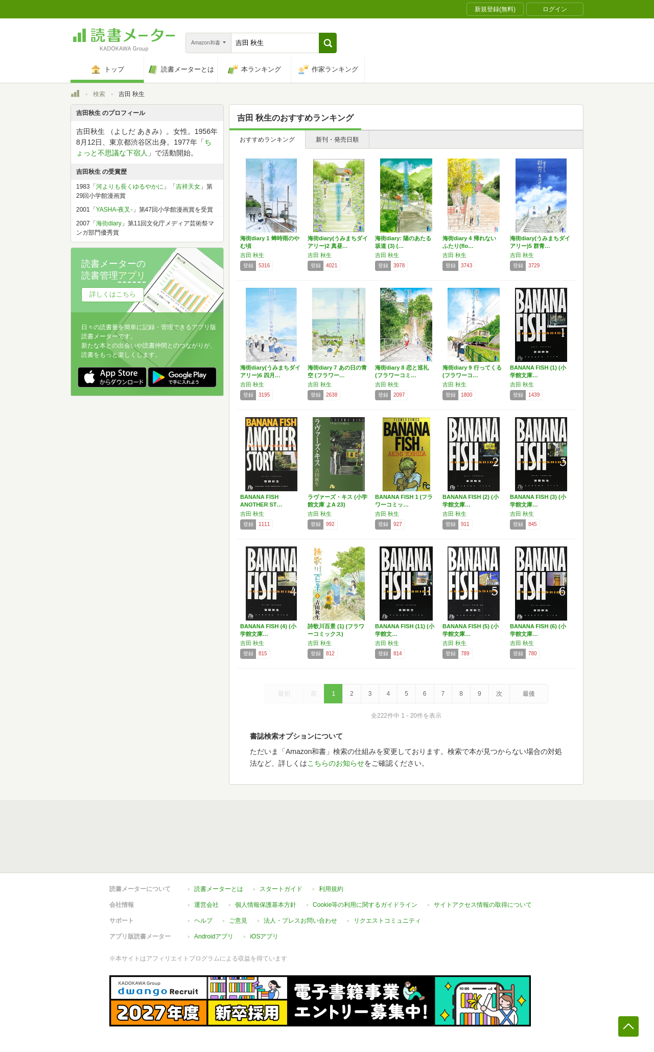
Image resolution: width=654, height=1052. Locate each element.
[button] (328, 43)
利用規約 (331, 889)
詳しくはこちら (112, 294)
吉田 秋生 (252, 255)
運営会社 (206, 905)
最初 (284, 693)
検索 (99, 94)
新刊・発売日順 (337, 139)
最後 (529, 693)
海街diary (109, 223)
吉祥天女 (188, 186)
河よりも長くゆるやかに (130, 186)
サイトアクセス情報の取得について (483, 905)
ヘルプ (203, 921)
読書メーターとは (218, 889)
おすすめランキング (267, 139)
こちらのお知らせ (335, 763)
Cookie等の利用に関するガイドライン (365, 905)
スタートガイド (281, 889)
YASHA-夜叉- (114, 209)
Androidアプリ (213, 936)
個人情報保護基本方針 (265, 905)
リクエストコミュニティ (387, 921)
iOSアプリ (264, 936)
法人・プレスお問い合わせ (300, 921)
